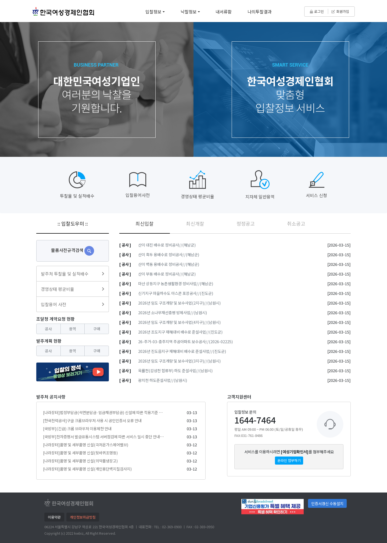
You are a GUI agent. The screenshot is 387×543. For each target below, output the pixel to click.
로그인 (317, 11)
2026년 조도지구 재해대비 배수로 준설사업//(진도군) (180, 332)
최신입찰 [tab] (144, 223)
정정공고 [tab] (245, 223)
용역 (72, 328)
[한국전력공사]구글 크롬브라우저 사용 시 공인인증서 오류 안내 (92, 420)
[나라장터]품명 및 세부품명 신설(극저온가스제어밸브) (85, 444)
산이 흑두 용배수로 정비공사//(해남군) (168, 254)
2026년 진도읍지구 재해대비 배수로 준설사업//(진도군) (182, 351)
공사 (48, 328)
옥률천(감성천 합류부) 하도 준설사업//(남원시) (175, 370)
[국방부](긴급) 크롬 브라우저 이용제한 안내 (77, 428)
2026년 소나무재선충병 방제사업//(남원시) (172, 312)
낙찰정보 (189, 11)
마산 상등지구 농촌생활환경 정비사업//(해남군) (175, 283)
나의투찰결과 (260, 11)
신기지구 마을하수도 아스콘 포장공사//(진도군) (175, 293)
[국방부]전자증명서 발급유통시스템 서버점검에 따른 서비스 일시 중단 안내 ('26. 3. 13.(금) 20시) (119, 436)
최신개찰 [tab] (195, 223)
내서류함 (224, 11)
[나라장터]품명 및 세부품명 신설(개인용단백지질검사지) (87, 469)
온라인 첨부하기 (289, 460)
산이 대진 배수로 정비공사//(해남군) (167, 245)
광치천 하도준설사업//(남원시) (162, 380)
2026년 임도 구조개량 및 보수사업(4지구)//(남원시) (179, 322)
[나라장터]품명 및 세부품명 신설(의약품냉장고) (80, 461)
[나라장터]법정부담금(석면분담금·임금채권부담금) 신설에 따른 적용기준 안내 (104, 412)
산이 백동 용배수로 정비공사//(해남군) (168, 264)
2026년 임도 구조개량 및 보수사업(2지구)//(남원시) (179, 303)
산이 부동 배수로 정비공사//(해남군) (167, 274)
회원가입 (340, 11)
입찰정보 (153, 11)
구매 (96, 328)
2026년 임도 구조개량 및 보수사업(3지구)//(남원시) (179, 361)
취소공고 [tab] (296, 223)
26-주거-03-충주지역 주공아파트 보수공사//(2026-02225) (185, 341)
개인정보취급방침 (83, 517)
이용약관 (54, 517)
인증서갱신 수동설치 (327, 503)
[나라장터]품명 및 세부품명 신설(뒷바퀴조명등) (80, 452)
